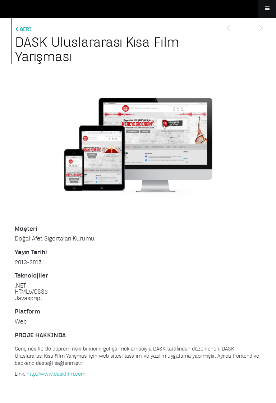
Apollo (138, 9)
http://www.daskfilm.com (56, 374)
